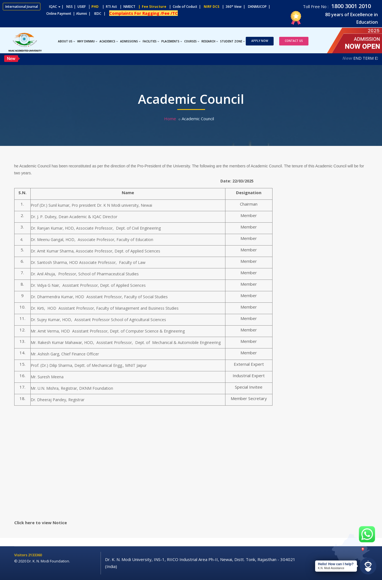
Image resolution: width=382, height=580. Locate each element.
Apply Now (259, 41)
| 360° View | (233, 6)
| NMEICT (126, 6)
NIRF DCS (211, 6)
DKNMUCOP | (260, 6)
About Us (66, 41)
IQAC (54, 6)
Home (170, 118)
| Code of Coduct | (185, 6)
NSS (69, 6)
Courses (191, 41)
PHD (95, 6)
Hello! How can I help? (336, 564)
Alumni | (84, 13)
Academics (108, 41)
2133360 (35, 554)
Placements (171, 41)
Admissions (130, 41)
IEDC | (101, 13)
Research (209, 41)
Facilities (151, 41)
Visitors (21, 554)
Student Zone (232, 41)
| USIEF (80, 6)
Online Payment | (39, 13)
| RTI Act (108, 6)
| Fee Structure (151, 6)
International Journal (21, 6)
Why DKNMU (87, 41)
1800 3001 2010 (350, 6)
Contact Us (294, 41)
